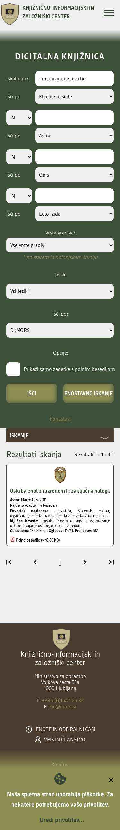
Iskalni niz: (17, 79)
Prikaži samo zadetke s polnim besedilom (69, 369)
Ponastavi (60, 419)
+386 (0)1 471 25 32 (63, 700)
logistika (47, 521)
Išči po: (60, 314)
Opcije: (60, 353)
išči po (13, 97)
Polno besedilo (28, 540)
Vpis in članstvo (64, 739)
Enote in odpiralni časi (65, 729)
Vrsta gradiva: (60, 233)
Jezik (60, 275)
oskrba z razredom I (67, 525)
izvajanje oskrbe (36, 525)
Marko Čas (29, 500)
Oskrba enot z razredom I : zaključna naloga (60, 490)
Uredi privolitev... (62, 820)
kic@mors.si (62, 706)
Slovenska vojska (71, 521)
